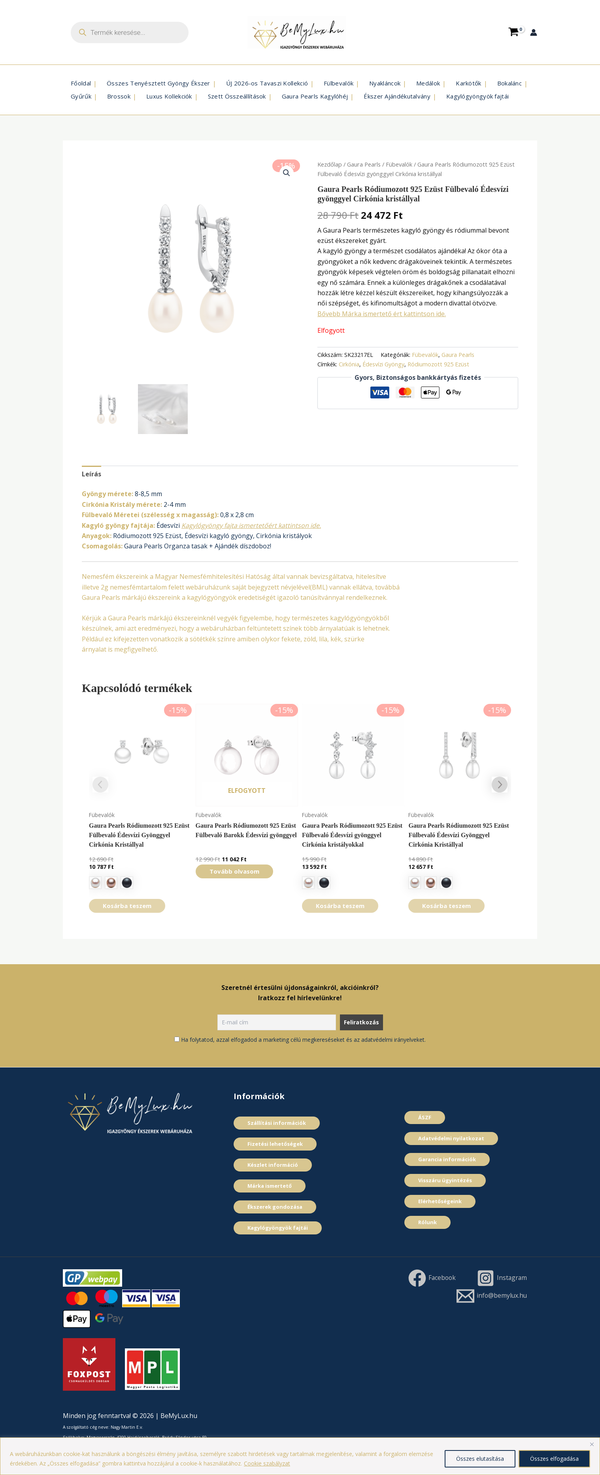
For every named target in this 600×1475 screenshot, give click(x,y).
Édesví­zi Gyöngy (383, 364)
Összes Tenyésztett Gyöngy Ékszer (158, 83)
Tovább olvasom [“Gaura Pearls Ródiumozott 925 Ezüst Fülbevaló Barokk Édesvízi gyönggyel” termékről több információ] (234, 871)
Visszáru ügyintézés (445, 1180)
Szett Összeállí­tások (237, 96)
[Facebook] (430, 1278)
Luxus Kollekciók (169, 96)
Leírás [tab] (91, 474)
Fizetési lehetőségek (275, 1143)
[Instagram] (501, 1278)
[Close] (591, 1444)
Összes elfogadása (554, 1458)
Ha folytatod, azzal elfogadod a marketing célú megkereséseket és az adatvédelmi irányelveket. (303, 1039)
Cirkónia (349, 364)
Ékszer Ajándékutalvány (397, 96)
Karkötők (468, 83)
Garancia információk (447, 1159)
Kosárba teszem (127, 906)
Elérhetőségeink (440, 1201)
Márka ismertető (269, 1185)
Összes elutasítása (480, 1458)
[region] (300, 1456)
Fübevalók (399, 164)
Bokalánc (509, 83)
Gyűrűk (81, 96)
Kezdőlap (329, 164)
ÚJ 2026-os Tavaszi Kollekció (267, 83)
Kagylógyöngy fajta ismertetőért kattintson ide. (251, 525)
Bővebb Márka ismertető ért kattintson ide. (381, 313)
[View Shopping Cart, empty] (513, 32)
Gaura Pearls (364, 164)
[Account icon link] (533, 32)
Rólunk (427, 1222)
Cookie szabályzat (267, 1463)
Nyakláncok (384, 83)
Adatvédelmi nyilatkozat (451, 1138)
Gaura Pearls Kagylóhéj (315, 96)
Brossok (118, 96)
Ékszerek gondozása (274, 1206)
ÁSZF (424, 1117)
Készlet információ (272, 1164)
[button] (286, 173)
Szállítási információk (276, 1122)
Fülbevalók (338, 83)
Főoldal (81, 83)
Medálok (428, 83)
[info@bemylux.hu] (491, 1296)
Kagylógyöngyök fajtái (477, 96)
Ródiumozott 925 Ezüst (438, 364)
